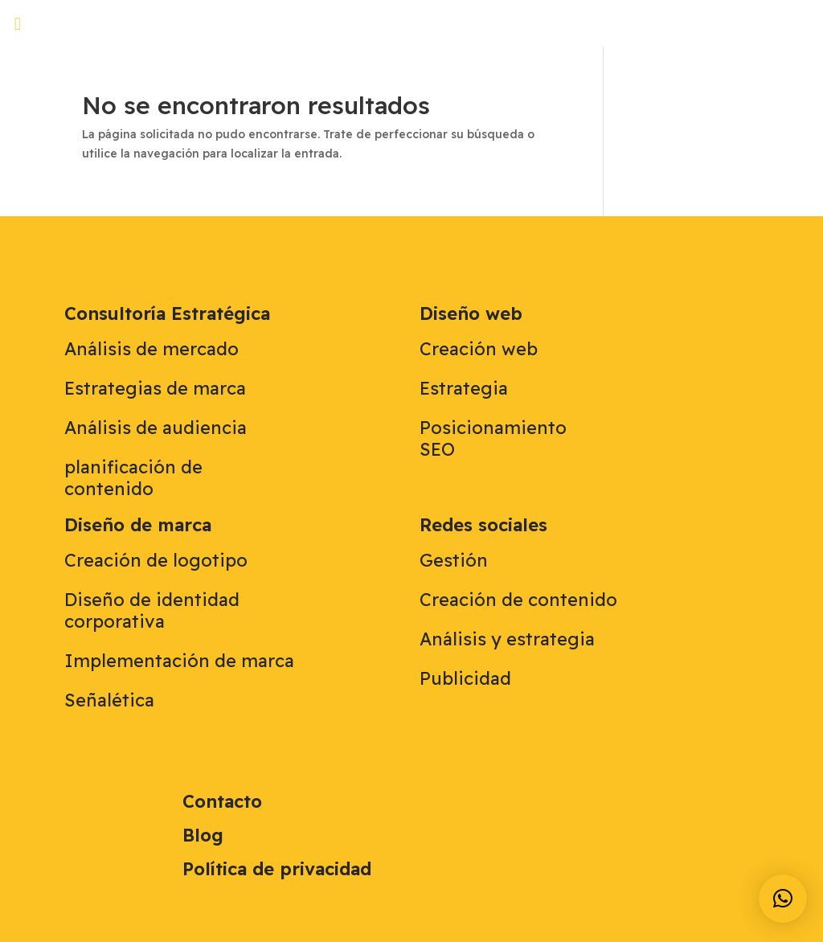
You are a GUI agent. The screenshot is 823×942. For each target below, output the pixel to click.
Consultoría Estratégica (167, 313)
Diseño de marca (137, 525)
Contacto (222, 801)
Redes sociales (483, 525)
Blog (202, 835)
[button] (17, 23)
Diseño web (471, 313)
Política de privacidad (276, 869)
